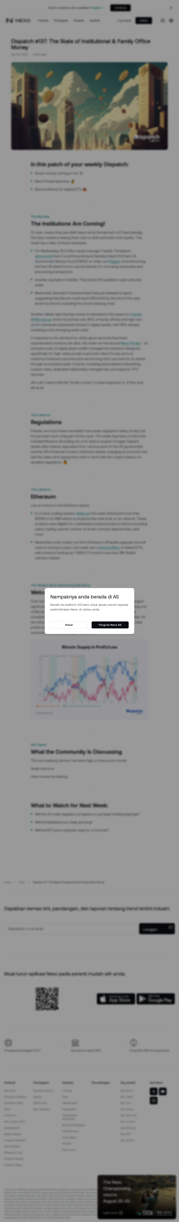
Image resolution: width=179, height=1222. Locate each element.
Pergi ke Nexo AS (110, 624)
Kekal (69, 624)
